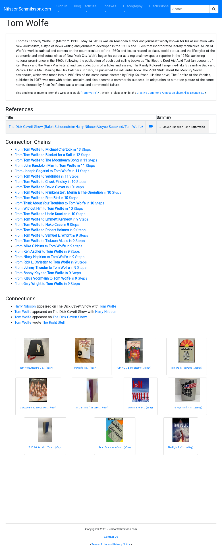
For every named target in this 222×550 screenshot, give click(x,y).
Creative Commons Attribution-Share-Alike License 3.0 (170, 92)
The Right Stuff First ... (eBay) (187, 407)
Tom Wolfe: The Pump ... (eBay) (186, 368)
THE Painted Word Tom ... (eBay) (45, 447)
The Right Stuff (54, 322)
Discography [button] (133, 6)
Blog (77, 6)
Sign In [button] (61, 6)
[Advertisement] (111, 488)
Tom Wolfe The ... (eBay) (85, 368)
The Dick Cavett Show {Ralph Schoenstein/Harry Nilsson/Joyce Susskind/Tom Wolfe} (76, 127)
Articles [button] (91, 6)
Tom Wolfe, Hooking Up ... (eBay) (36, 368)
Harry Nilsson (25, 306)
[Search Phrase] (190, 9)
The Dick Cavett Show (70, 317)
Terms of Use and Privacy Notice (110, 544)
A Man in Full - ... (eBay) (140, 407)
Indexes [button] (110, 6)
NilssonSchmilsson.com (27, 9)
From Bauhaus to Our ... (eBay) (115, 447)
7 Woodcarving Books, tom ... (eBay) (38, 407)
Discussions (159, 6)
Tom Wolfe (107, 306)
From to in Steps (53, 149)
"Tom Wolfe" (89, 92)
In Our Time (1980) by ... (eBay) (92, 407)
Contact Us (111, 536)
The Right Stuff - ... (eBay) (180, 447)
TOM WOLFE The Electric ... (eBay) (133, 368)
